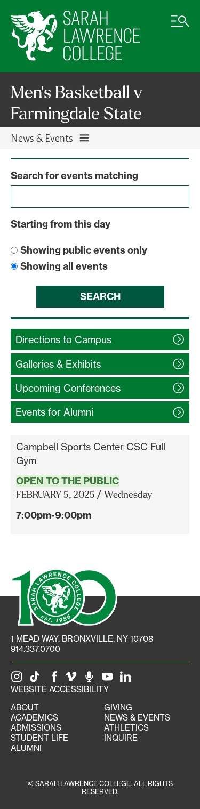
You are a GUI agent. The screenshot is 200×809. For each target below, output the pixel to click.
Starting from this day (60, 224)
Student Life (39, 738)
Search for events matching (74, 175)
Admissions (36, 728)
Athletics (126, 728)
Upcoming (68, 388)
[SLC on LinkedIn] (127, 679)
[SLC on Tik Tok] (37, 679)
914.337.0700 (35, 649)
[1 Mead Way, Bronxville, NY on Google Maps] (82, 639)
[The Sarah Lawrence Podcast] (91, 679)
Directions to (63, 339)
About (25, 707)
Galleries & (58, 364)
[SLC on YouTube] (109, 679)
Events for (54, 412)
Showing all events (64, 266)
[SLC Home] (75, 36)
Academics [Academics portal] (34, 718)
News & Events (137, 718)
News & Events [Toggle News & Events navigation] (50, 138)
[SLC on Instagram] (19, 679)
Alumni (26, 748)
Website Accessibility (60, 689)
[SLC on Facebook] (55, 679)
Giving (118, 707)
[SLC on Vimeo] (73, 679)
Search (100, 296)
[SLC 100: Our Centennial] (64, 596)
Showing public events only (83, 250)
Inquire (121, 738)
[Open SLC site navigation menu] (180, 26)
